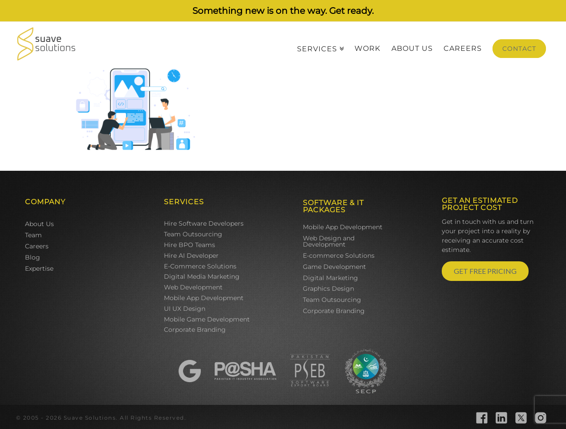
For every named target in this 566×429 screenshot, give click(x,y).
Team (33, 235)
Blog (32, 257)
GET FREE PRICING (485, 271)
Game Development (334, 267)
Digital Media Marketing (202, 276)
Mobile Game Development (207, 319)
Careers (37, 246)
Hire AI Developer (191, 256)
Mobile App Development (204, 298)
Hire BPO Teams (189, 245)
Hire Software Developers (204, 223)
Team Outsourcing (193, 234)
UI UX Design (184, 309)
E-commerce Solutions (339, 256)
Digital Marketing (330, 278)
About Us (39, 224)
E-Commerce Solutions (200, 266)
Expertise (39, 268)
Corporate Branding (195, 330)
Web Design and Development (328, 241)
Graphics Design (328, 289)
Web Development (193, 287)
